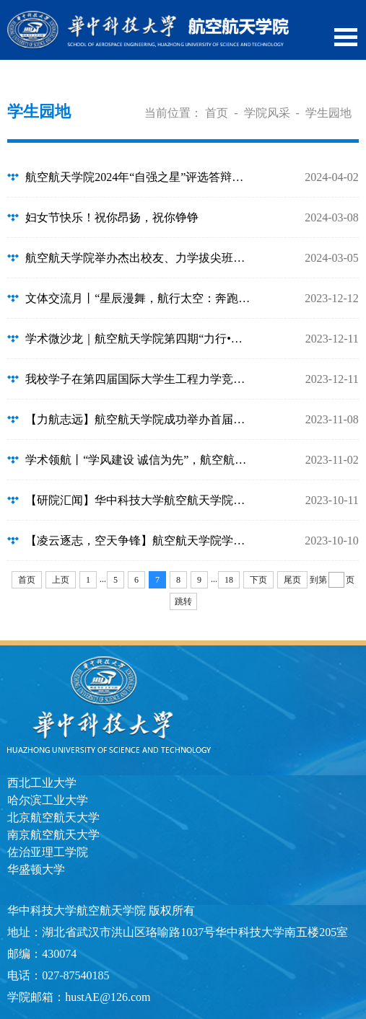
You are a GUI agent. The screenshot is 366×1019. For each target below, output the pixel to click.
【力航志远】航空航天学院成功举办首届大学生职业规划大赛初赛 (139, 419)
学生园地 (328, 113)
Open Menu (345, 37)
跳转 (183, 601)
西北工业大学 (42, 783)
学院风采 (267, 113)
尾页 (292, 580)
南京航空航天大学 (53, 835)
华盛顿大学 (36, 869)
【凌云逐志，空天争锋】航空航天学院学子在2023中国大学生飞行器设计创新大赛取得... (139, 540)
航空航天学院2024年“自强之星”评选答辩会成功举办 (139, 177)
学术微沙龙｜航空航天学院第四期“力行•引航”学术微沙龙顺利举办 (139, 338)
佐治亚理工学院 (47, 852)
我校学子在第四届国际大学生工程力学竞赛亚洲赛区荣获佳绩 (139, 379)
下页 (258, 580)
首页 (216, 113)
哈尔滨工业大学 (47, 800)
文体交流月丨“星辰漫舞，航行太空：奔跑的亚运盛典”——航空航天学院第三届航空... (139, 298)
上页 (60, 580)
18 (229, 580)
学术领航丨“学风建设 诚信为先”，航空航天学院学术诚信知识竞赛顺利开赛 (139, 460)
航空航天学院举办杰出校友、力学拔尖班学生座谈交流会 (139, 258)
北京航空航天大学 (53, 817)
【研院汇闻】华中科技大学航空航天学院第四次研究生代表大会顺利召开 (139, 500)
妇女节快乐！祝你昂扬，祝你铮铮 (112, 217)
